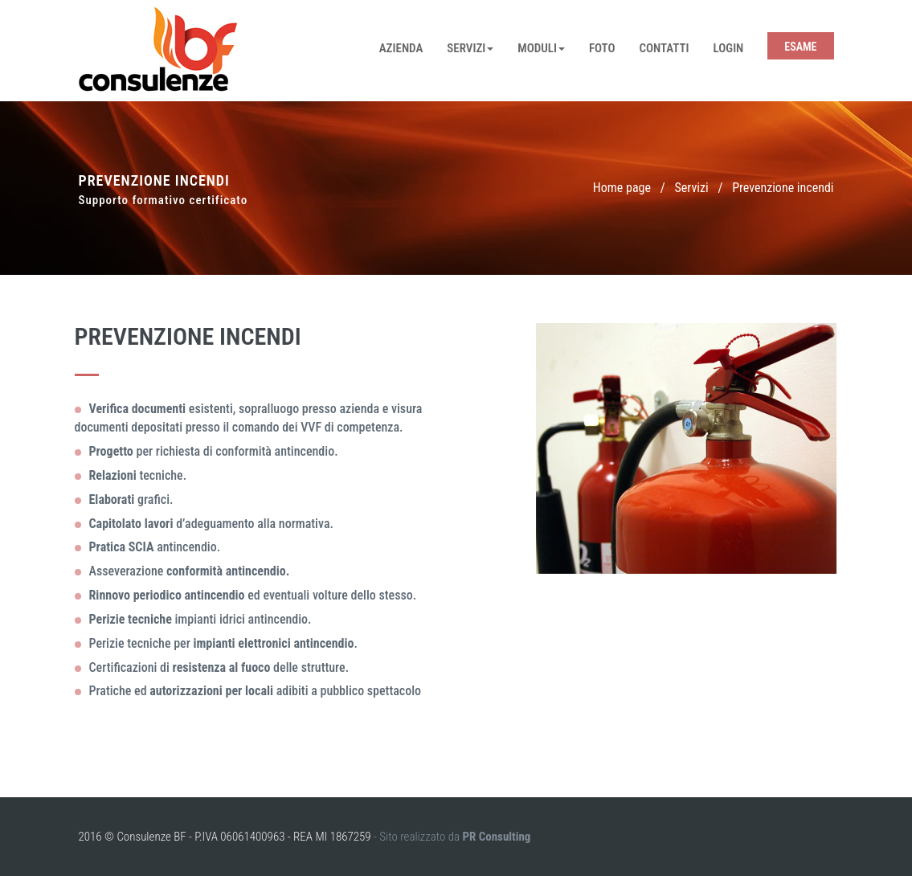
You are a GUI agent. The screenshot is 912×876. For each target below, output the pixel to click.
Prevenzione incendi (782, 187)
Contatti (664, 48)
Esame (800, 46)
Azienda (401, 48)
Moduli (541, 48)
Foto (602, 48)
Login (729, 48)
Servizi (470, 48)
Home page (622, 187)
